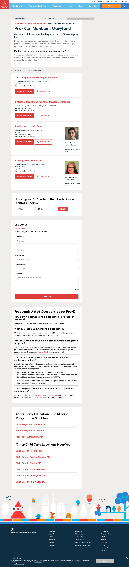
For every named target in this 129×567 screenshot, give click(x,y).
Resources (57, 6)
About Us (51, 534)
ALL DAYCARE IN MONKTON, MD (35, 24)
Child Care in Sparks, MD (28, 463)
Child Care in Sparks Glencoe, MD (33, 457)
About (70, 6)
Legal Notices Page (19, 564)
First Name (47, 239)
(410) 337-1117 (43, 91)
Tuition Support (79, 534)
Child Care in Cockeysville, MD (31, 475)
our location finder (24, 347)
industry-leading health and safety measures (42, 395)
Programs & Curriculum (37, 6)
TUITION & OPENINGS (24, 91)
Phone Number (47, 267)
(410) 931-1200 (43, 142)
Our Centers (17, 6)
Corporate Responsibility (82, 545)
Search (63, 209)
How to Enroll (43, 352)
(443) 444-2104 (43, 115)
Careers (51, 542)
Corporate (52, 545)
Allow (105, 561)
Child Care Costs (80, 539)
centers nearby (111, 6)
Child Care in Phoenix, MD (29, 451)
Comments (18, 273)
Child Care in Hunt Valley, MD (31, 482)
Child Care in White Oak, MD (30, 469)
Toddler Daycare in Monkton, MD (32, 430)
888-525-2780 (20, 229)
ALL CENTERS (19, 24)
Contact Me (46, 296)
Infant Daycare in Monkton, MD (31, 424)
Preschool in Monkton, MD (29, 437)
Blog (80, 6)
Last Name (47, 249)
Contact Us (93, 6)
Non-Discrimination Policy (83, 542)
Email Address (47, 258)
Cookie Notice (38, 562)
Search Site (124, 7)
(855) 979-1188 (43, 176)
